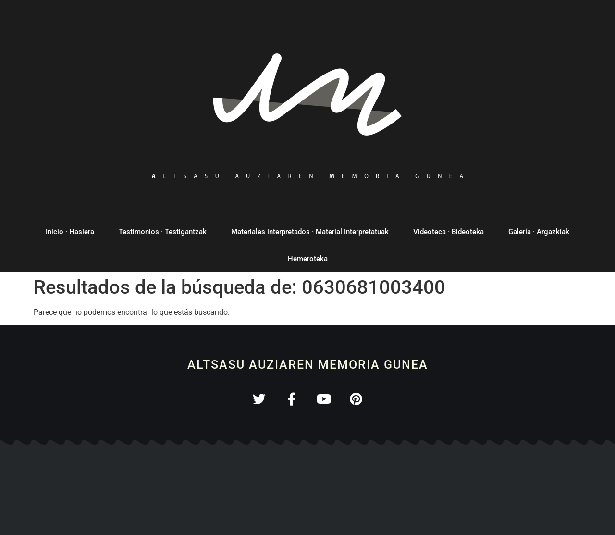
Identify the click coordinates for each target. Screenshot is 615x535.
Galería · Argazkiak (538, 231)
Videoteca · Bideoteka (448, 231)
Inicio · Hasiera (70, 231)
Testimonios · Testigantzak (163, 231)
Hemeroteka (308, 258)
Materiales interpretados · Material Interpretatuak (310, 231)
